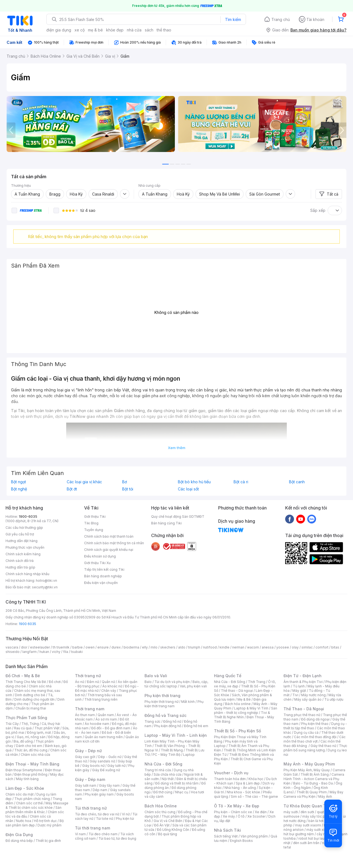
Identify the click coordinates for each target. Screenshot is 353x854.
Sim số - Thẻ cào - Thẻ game (254, 796)
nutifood (210, 647)
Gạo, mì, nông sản (31, 737)
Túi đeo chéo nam (103, 834)
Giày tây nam (109, 785)
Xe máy (229, 816)
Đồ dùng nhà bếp (19, 841)
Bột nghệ (19, 489)
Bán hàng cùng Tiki (166, 523)
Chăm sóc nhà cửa (35, 754)
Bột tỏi (127, 489)
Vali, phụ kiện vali (193, 686)
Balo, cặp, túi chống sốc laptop (176, 684)
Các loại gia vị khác (84, 482)
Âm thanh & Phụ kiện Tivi (303, 682)
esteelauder (40, 647)
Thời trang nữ (88, 675)
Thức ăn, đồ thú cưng (30, 750)
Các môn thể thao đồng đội (315, 737)
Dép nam (100, 790)
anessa (268, 647)
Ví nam (80, 834)
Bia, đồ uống (23, 741)
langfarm (29, 652)
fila (65, 652)
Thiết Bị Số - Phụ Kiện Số (237, 730)
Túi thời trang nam (92, 828)
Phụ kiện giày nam (99, 794)
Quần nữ (108, 682)
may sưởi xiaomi (308, 825)
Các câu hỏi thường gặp (24, 527)
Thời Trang (256, 682)
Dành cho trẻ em (29, 746)
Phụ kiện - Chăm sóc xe (233, 812)
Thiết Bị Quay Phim (311, 792)
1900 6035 (27, 624)
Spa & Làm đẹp (248, 783)
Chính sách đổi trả (20, 561)
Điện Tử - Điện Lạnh (303, 675)
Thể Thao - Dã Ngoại (304, 708)
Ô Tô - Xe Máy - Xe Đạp (236, 806)
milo (154, 647)
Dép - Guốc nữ (109, 757)
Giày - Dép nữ (88, 750)
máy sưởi (291, 812)
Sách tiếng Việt (226, 836)
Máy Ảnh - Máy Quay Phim (309, 764)
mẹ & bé (95, 30)
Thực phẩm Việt (47, 728)
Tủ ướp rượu (333, 699)
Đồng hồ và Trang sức (165, 715)
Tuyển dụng (93, 530)
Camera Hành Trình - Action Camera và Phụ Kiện (314, 778)
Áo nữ (79, 682)
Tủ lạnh (299, 686)
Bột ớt (72, 489)
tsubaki (77, 652)
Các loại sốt (188, 489)
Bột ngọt (18, 482)
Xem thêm (176, 447)
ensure (103, 647)
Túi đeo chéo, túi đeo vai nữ (97, 814)
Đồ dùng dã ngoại (315, 719)
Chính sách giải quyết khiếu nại (108, 550)
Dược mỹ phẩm (49, 825)
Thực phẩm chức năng (32, 799)
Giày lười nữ (116, 766)
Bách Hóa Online (161, 806)
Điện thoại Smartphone (24, 770)
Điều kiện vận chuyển (101, 583)
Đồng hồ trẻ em (196, 726)
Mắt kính (188, 702)
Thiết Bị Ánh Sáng (315, 774)
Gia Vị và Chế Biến (168, 821)
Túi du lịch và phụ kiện (172, 682)
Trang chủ (280, 19)
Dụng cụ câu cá (306, 732)
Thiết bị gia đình (48, 841)
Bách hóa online (238, 704)
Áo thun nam (85, 715)
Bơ (124, 482)
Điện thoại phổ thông (30, 774)
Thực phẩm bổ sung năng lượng (315, 748)
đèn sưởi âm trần (306, 843)
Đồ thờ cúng (162, 792)
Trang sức (153, 721)
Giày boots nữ (93, 766)
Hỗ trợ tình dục (45, 821)
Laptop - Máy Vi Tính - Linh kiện (176, 735)
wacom (253, 647)
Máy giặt (299, 690)
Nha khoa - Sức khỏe (243, 792)
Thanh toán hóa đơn (230, 779)
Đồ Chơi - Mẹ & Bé (23, 675)
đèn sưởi (307, 812)
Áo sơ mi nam (106, 719)
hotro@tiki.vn (46, 580)
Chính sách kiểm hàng (23, 554)
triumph (194, 647)
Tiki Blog (91, 523)
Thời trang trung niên (100, 699)
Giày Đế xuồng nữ (106, 770)
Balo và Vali (156, 675)
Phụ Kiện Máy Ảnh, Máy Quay (307, 770)
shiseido (13, 652)
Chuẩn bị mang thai (30, 708)
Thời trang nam (89, 708)
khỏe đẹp (115, 30)
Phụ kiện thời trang (162, 695)
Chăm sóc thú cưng (160, 812)
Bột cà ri (241, 482)
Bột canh (297, 482)
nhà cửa (134, 30)
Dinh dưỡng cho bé (30, 695)
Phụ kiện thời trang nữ (161, 702)
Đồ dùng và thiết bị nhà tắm (177, 783)
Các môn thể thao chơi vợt (315, 739)
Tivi (295, 695)
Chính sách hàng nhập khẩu (27, 574)
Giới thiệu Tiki (95, 516)
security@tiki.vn (45, 587)
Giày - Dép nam (90, 779)
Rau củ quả (23, 728)
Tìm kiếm (233, 19)
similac (307, 647)
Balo (148, 682)
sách (149, 30)
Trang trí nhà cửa (158, 770)
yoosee (282, 647)
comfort (321, 647)
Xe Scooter (256, 816)
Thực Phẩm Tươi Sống (26, 717)
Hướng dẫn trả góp (20, 567)
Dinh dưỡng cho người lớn (34, 699)
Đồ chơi (55, 682)
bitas (335, 647)
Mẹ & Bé (244, 699)
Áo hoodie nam (97, 724)
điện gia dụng (58, 30)
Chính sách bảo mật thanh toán (108, 536)
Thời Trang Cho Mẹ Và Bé (26, 682)
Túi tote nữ (104, 818)
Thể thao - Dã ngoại (237, 690)
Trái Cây (12, 724)
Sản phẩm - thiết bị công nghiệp (245, 710)
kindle (224, 647)
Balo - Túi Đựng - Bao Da (313, 783)
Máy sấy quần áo (308, 699)
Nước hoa (23, 821)
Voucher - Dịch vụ (231, 772)
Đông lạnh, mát (39, 732)
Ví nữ (126, 814)
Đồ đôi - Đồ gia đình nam (110, 728)
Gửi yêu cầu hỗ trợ (20, 534)
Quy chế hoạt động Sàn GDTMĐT (177, 516)
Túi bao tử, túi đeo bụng (117, 838)
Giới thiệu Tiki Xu (97, 563)
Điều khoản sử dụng (100, 556)
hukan (44, 652)
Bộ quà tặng (167, 834)
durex (116, 647)
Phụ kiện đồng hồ (167, 726)
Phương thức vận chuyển (25, 547)
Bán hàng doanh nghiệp (103, 576)
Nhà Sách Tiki (227, 830)
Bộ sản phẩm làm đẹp (35, 823)
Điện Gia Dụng (19, 834)
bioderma (131, 647)
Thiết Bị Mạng (172, 750)
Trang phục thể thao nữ (302, 715)
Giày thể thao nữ (323, 746)
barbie (77, 647)
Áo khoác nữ (112, 686)
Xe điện (261, 812)
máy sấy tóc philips (317, 816)
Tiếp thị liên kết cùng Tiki (104, 569)
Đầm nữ (93, 682)
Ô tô (241, 816)
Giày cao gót (85, 757)
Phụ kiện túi (125, 818)
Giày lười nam (85, 785)
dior (24, 647)
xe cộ (79, 30)
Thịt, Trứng (30, 724)
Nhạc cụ (181, 792)
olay (295, 647)
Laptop (189, 754)
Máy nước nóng (313, 695)
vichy (56, 652)
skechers (167, 647)
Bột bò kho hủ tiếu (194, 482)
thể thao (164, 30)
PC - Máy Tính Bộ (166, 754)
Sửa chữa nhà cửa (167, 774)
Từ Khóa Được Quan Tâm (307, 806)
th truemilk (61, 647)
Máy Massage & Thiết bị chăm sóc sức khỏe (37, 805)
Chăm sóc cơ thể (29, 803)
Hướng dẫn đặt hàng (22, 541)
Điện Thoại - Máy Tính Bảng (32, 764)
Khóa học (255, 779)
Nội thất (168, 779)
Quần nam (106, 715)
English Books (241, 841)
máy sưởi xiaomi (319, 830)
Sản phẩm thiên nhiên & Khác (33, 809)
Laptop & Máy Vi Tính (251, 708)
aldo (181, 647)
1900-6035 (28, 516)
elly (145, 647)
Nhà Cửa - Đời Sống (163, 764)
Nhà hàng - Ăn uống (240, 788)
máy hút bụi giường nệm (313, 832)
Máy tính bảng (27, 779)
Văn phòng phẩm (254, 836)
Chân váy (108, 690)
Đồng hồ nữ (172, 721)
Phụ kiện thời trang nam (174, 704)
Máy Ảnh (325, 796)
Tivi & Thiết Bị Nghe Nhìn (242, 715)
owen (90, 647)
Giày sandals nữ (102, 761)
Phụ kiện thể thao (314, 724)
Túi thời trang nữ (91, 808)
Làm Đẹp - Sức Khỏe (25, 788)
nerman (238, 647)
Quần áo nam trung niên (104, 737)
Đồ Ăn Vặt (162, 825)
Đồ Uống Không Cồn (173, 830)
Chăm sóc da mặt (20, 794)
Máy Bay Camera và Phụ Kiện (313, 794)
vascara (12, 647)
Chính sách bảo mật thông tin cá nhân (114, 543)
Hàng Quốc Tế (227, 675)
